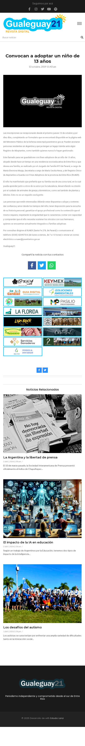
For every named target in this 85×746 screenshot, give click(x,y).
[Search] (41, 37)
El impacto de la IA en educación (28, 542)
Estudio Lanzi (57, 718)
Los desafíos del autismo (22, 627)
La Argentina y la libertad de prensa (30, 457)
